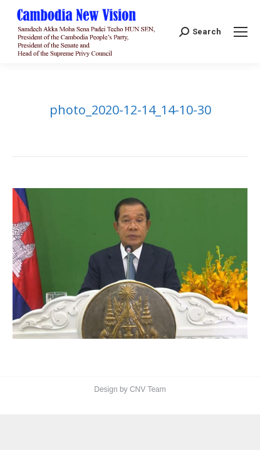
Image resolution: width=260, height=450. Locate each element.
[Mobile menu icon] (240, 32)
